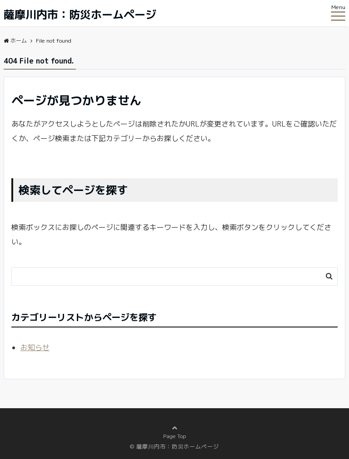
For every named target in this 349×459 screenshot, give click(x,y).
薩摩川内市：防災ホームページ (80, 14)
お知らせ (35, 347)
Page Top (174, 435)
